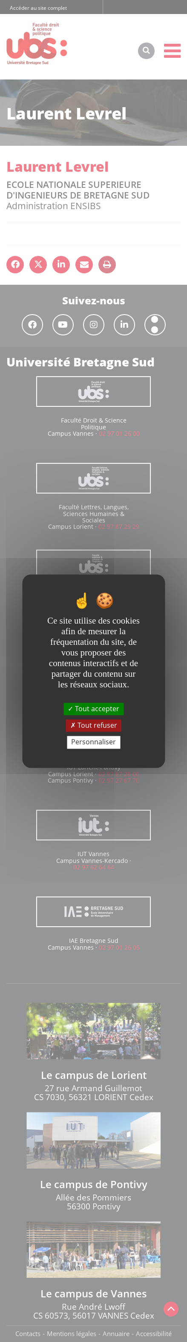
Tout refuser (93, 725)
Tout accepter (93, 708)
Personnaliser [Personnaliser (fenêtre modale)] (93, 742)
